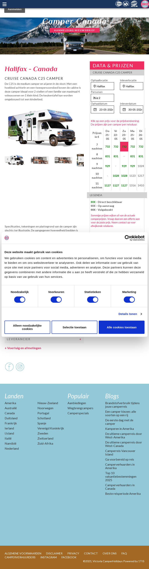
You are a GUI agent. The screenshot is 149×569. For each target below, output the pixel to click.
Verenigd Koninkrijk (50, 428)
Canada (10, 413)
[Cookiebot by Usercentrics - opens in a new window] (128, 238)
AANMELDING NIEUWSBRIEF (74, 30)
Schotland (44, 418)
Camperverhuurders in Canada (120, 486)
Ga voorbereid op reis (119, 459)
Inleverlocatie (128, 80)
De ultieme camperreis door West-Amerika (123, 435)
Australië (11, 408)
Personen (97, 92)
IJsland (9, 433)
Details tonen (128, 314)
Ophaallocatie (99, 80)
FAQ (124, 553)
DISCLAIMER (54, 553)
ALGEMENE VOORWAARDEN (23, 553)
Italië (8, 438)
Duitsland (11, 418)
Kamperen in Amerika (119, 428)
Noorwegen (45, 408)
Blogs (112, 396)
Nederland (12, 448)
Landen (14, 396)
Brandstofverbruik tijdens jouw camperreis (122, 404)
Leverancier (18, 339)
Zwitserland (45, 438)
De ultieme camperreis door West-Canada (123, 444)
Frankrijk (11, 423)
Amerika (10, 403)
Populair (78, 396)
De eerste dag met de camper (119, 421)
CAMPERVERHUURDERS (20, 557)
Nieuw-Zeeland (47, 403)
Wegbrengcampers (80, 408)
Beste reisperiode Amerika (123, 493)
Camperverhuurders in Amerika (120, 466)
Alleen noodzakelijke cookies (27, 327)
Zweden (42, 433)
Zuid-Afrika (45, 443)
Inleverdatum (128, 103)
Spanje (41, 423)
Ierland (9, 428)
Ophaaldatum (99, 103)
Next (81, 127)
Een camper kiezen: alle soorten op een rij (120, 413)
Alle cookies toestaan (121, 327)
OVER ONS (110, 553)
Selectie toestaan (75, 327)
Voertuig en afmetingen (23, 348)
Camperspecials (78, 413)
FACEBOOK (69, 557)
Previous (7, 127)
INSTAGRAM (48, 557)
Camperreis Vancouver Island (120, 452)
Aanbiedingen (77, 403)
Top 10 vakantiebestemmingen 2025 (120, 476)
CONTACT (91, 553)
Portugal (43, 413)
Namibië (10, 443)
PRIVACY (73, 553)
